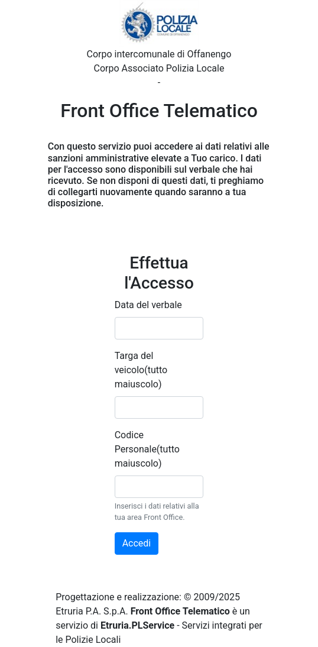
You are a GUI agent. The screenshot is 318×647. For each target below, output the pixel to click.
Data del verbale (148, 304)
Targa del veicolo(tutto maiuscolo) (141, 370)
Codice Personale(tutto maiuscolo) (147, 449)
